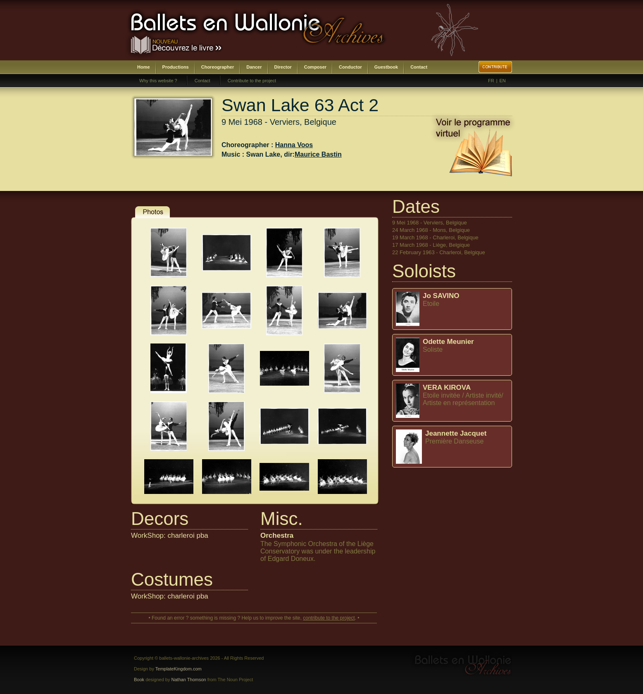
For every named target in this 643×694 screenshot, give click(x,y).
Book (139, 679)
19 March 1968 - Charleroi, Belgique (435, 237)
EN (503, 80)
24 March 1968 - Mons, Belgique (431, 230)
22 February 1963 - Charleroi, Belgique (438, 252)
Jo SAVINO (441, 296)
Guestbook (386, 66)
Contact (418, 66)
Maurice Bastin (318, 154)
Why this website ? (158, 80)
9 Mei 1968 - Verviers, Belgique (429, 222)
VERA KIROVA (447, 387)
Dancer (254, 66)
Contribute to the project (252, 80)
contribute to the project (329, 618)
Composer (315, 66)
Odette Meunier (448, 342)
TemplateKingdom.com (178, 668)
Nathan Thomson (188, 679)
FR (491, 80)
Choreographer (217, 66)
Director (283, 66)
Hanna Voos (294, 144)
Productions (175, 66)
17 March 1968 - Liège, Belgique (431, 245)
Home (143, 66)
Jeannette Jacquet (455, 433)
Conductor (350, 66)
